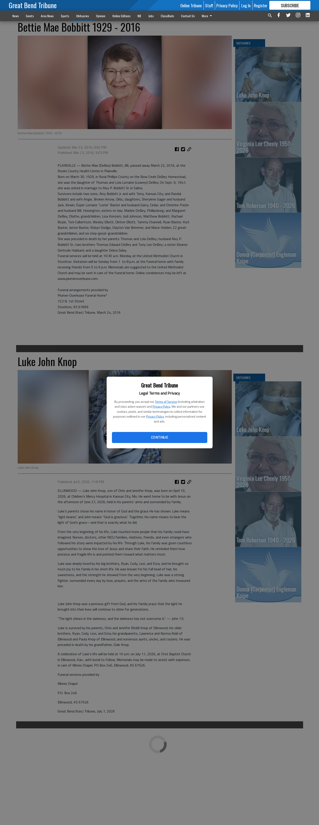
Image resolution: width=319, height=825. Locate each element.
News (15, 15)
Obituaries (82, 15)
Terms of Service (166, 401)
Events (30, 15)
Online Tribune (191, 5)
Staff (209, 5)
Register (260, 5)
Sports (65, 15)
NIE (139, 15)
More (207, 16)
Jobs (151, 15)
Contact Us (188, 15)
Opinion (100, 15)
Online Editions (121, 15)
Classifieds (167, 15)
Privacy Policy (161, 406)
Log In (246, 5)
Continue (159, 437)
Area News (47, 15)
